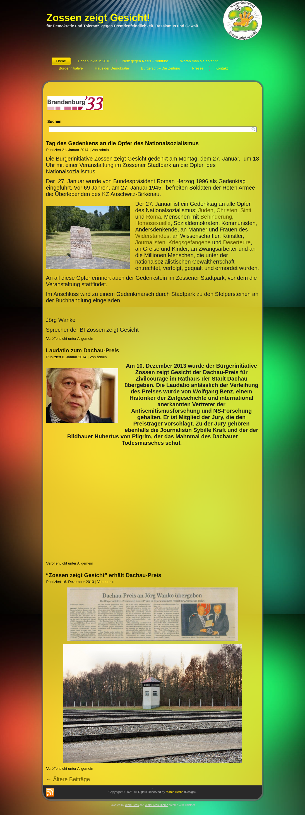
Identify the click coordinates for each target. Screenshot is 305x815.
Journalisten (150, 242)
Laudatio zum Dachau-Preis (82, 350)
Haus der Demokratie (112, 68)
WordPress (132, 805)
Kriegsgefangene (189, 242)
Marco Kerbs (174, 792)
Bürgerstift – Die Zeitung (160, 68)
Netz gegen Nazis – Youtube (145, 61)
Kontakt (221, 68)
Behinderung (216, 217)
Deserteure (237, 242)
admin (104, 150)
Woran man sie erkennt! (199, 61)
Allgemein (85, 338)
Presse (197, 68)
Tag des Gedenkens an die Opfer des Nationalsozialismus (122, 143)
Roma (153, 217)
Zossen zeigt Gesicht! (98, 17)
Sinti (245, 210)
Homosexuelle (153, 223)
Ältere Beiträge (68, 779)
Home (61, 61)
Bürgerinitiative (71, 68)
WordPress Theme (156, 805)
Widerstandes (152, 236)
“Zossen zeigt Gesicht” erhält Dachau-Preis (103, 575)
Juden (205, 210)
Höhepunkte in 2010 (94, 61)
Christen (227, 210)
